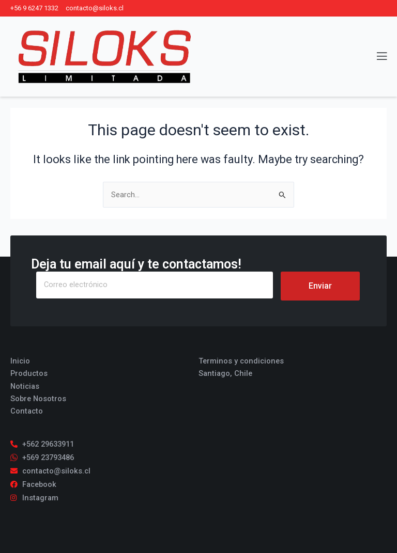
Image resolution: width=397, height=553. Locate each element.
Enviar (320, 286)
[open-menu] (376, 56)
